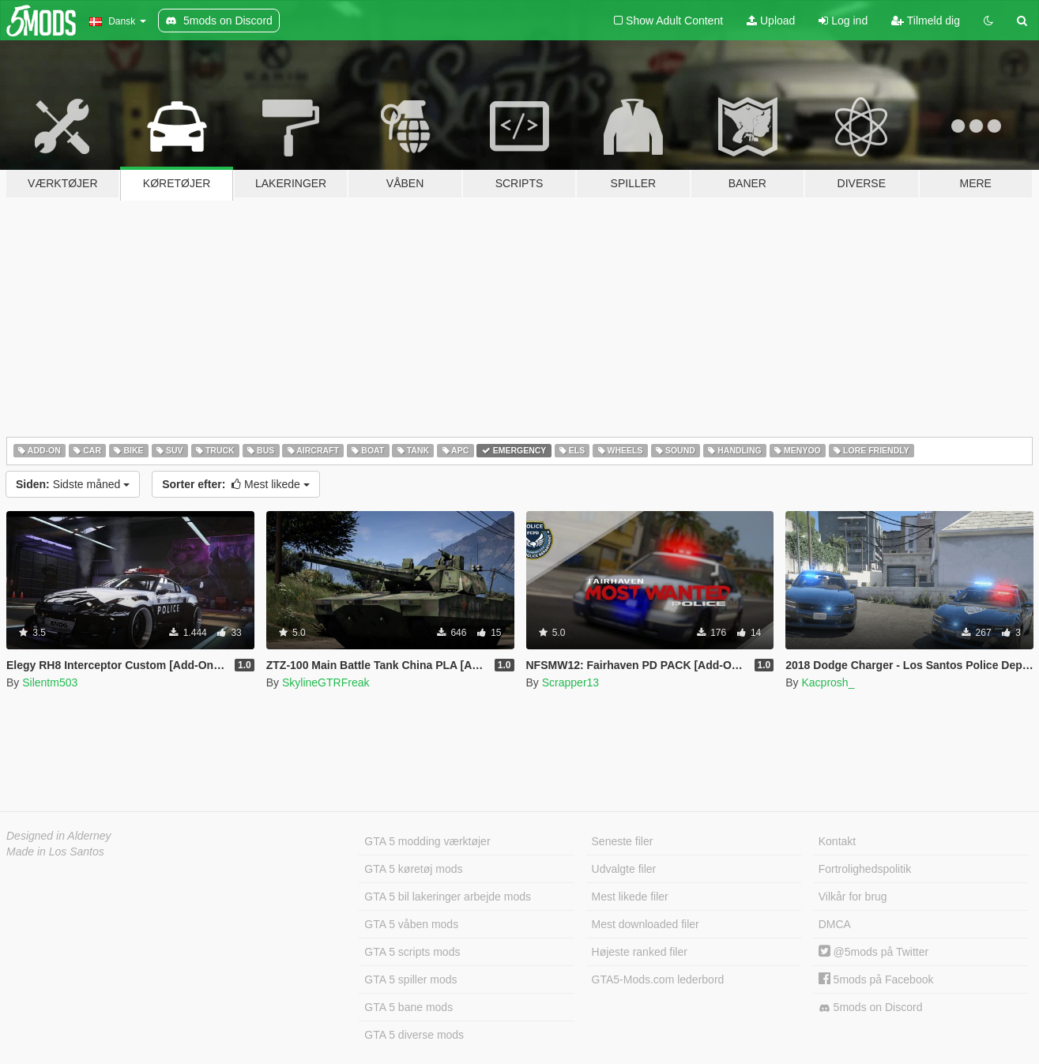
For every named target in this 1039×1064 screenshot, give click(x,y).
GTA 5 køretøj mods (413, 869)
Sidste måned (73, 484)
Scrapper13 (570, 682)
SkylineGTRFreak (325, 682)
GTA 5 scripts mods (412, 952)
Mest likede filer (630, 896)
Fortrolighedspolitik (865, 869)
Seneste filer (622, 841)
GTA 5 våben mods (411, 924)
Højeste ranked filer (639, 952)
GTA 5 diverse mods (414, 1034)
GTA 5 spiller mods (410, 979)
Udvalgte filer (624, 869)
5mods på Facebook (876, 979)
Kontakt (837, 841)
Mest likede (236, 484)
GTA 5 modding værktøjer (427, 841)
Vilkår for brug (853, 896)
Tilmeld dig (925, 20)
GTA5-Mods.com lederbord (658, 979)
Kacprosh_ (827, 682)
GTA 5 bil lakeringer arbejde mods (447, 896)
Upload (771, 20)
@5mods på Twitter (873, 952)
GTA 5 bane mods (408, 1007)
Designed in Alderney (58, 835)
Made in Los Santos (55, 851)
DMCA (835, 924)
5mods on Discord (871, 1007)
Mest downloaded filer (645, 924)
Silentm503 (49, 682)
